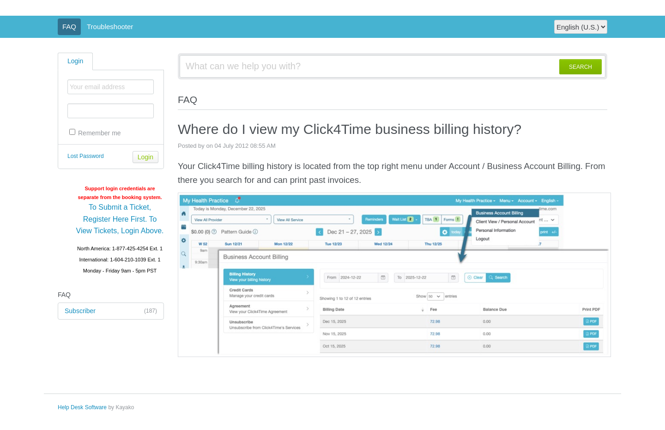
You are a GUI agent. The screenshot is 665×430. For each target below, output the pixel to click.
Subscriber (111, 311)
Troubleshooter (110, 26)
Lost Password (85, 156)
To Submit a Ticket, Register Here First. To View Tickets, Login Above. (120, 219)
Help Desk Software (82, 407)
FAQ (69, 26)
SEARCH (580, 67)
